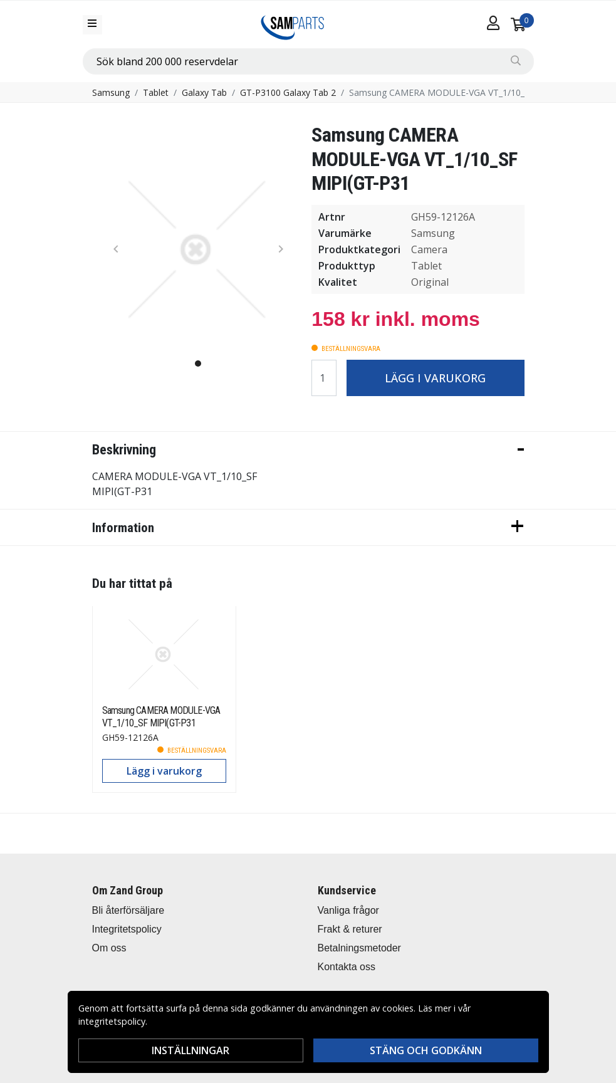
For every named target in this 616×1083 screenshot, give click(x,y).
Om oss (109, 948)
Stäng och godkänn (426, 1050)
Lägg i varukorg (435, 377)
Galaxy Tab (204, 92)
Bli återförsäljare (128, 910)
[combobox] (308, 61)
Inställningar (190, 1050)
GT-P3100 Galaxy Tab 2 (288, 92)
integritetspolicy (111, 1021)
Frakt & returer (350, 929)
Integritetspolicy (127, 929)
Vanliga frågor (348, 910)
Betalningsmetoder (359, 948)
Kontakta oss (347, 966)
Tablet (156, 92)
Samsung (111, 92)
